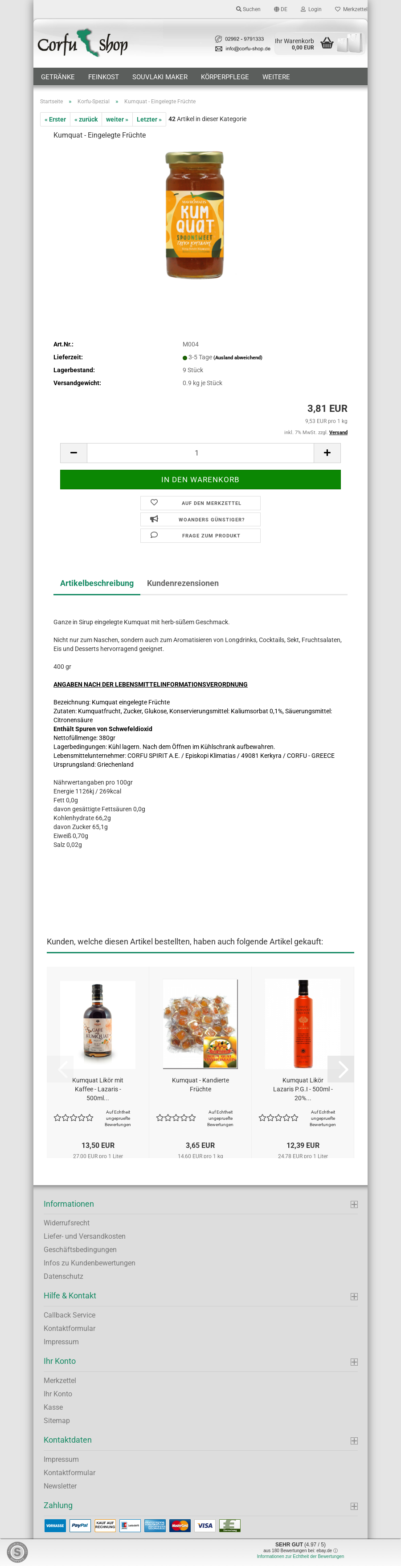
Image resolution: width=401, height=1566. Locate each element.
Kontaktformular (69, 1328)
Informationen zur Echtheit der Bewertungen (300, 1556)
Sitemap (57, 1420)
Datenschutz (63, 1276)
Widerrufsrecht (67, 1223)
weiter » (117, 119)
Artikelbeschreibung (97, 583)
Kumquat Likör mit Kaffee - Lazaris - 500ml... (97, 1089)
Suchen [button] (248, 9)
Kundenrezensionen (183, 583)
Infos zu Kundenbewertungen (89, 1263)
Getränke (58, 77)
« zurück (86, 119)
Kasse (53, 1407)
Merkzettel (351, 9)
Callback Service (69, 1315)
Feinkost (103, 77)
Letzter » (149, 119)
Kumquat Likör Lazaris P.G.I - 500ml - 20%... (303, 1089)
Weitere (276, 77)
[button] (280, 9)
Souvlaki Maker (160, 77)
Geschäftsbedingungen (80, 1249)
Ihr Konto (58, 1394)
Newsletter (60, 1486)
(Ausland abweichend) (237, 358)
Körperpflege (225, 77)
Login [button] (311, 9)
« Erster (55, 119)
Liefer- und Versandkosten (85, 1236)
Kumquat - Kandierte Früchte (200, 1085)
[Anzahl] (200, 453)
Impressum (61, 1342)
